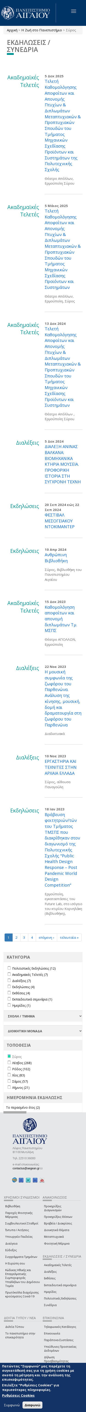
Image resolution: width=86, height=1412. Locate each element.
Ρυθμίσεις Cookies (18, 1395)
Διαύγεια (11, 1243)
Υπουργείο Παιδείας (19, 1237)
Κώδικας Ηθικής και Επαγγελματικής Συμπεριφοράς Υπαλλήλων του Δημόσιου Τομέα (22, 1278)
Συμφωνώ (12, 1405)
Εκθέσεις (49, 1278)
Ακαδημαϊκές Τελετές (58, 1265)
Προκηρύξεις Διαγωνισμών (52, 1208)
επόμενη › (46, 937)
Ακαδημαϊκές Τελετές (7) (30, 974)
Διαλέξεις (50, 1272)
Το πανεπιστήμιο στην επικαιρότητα (20, 1335)
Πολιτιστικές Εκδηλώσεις (60, 1298)
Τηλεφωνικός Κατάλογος (60, 1327)
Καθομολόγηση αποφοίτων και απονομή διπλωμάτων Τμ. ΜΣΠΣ (61, 618)
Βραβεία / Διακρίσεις (58, 1223)
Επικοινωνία (52, 1333)
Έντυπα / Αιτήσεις (17, 1230)
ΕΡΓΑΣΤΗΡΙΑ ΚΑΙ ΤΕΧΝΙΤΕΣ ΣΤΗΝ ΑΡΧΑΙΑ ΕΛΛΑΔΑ (61, 767)
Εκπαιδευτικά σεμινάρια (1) (32, 999)
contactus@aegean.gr (27, 1168)
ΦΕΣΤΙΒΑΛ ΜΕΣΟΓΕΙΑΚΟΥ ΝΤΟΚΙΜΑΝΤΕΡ (60, 520)
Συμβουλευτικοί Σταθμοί (21, 1223)
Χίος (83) (18, 1075)
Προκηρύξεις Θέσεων (58, 1217)
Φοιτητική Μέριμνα (56, 1243)
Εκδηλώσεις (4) (23, 987)
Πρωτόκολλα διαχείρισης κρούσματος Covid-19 (22, 1294)
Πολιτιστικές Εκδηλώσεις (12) (34, 968)
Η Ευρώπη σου (15, 1263)
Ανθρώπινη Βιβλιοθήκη (56, 557)
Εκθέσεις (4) (21, 993)
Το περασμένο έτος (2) (23, 1107)
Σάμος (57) (20, 1081)
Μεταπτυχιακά (54, 1237)
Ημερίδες (50, 1292)
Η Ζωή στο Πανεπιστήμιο (41, 30)
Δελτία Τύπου (14, 1327)
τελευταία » (69, 937)
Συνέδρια (50, 1305)
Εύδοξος (11, 1250)
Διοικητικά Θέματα (56, 1230)
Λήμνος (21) (21, 1087)
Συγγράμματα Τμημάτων (21, 1257)
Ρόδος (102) (21, 1069)
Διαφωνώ (32, 1405)
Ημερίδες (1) (21, 1005)
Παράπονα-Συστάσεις (58, 1340)
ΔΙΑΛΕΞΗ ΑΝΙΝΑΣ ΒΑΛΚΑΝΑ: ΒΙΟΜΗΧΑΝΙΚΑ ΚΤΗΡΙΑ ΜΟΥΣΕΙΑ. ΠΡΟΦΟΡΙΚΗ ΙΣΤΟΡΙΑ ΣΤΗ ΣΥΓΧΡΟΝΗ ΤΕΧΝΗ (63, 464)
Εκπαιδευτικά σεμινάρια (60, 1285)
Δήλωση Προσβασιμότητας (56, 1359)
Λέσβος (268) (22, 1063)
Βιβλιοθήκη (12, 1206)
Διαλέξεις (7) (21, 981)
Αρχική (12, 30)
